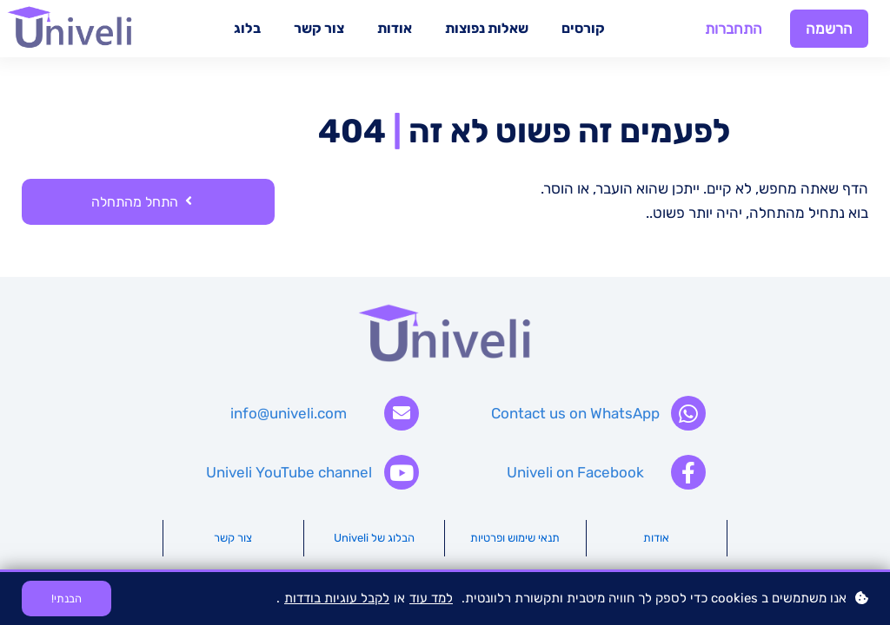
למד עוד (431, 598)
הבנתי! (66, 598)
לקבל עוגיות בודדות (336, 598)
